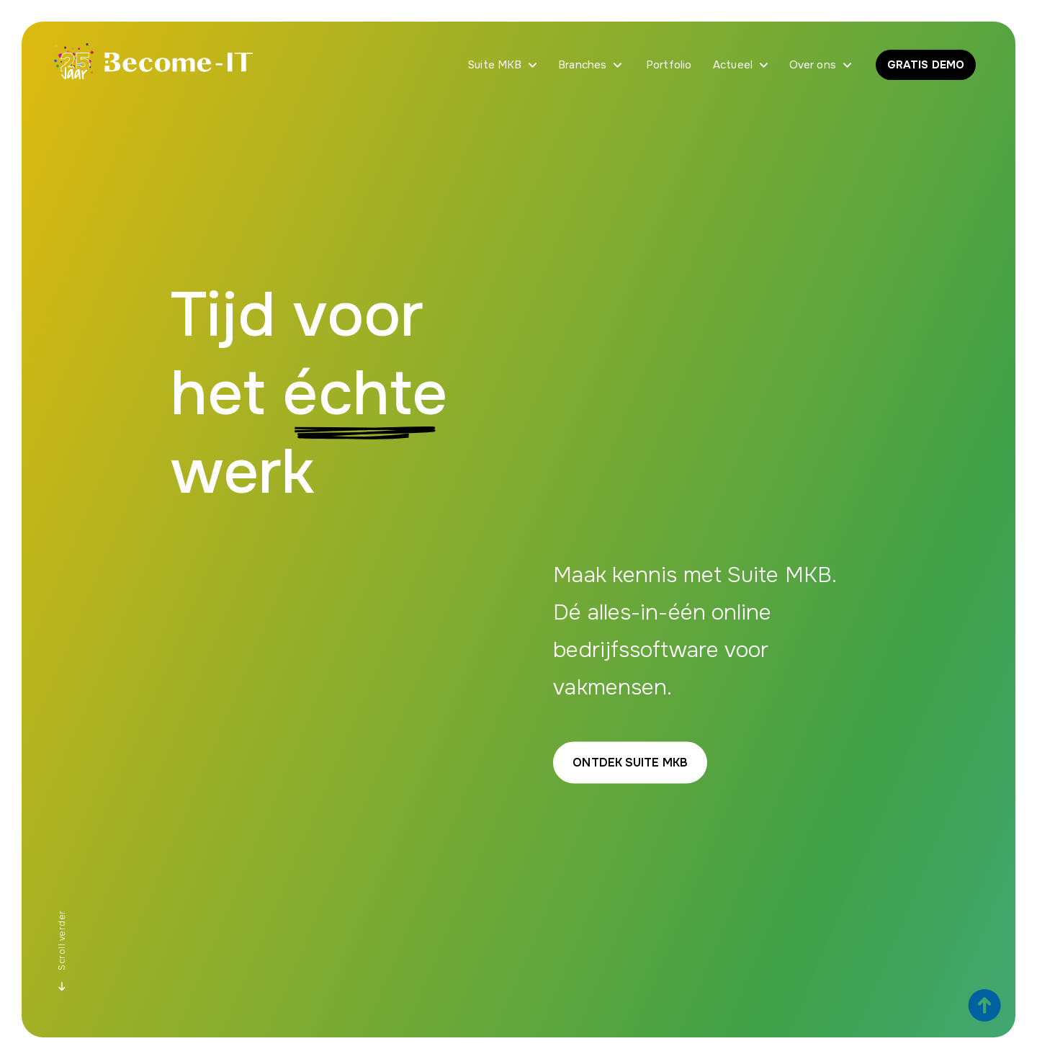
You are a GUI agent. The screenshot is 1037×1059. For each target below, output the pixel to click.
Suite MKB (494, 65)
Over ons (812, 65)
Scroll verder (62, 951)
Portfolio (668, 65)
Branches (582, 65)
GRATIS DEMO (925, 65)
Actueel (733, 65)
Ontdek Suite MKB (630, 762)
